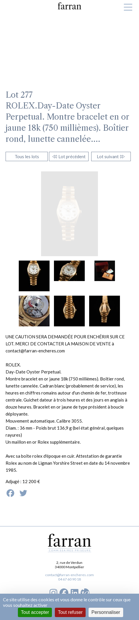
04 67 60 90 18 (69, 579)
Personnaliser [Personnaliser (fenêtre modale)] (105, 612)
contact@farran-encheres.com (69, 575)
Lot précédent (69, 156)
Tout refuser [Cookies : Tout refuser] (70, 612)
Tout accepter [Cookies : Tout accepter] (35, 612)
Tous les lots (27, 156)
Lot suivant (111, 156)
